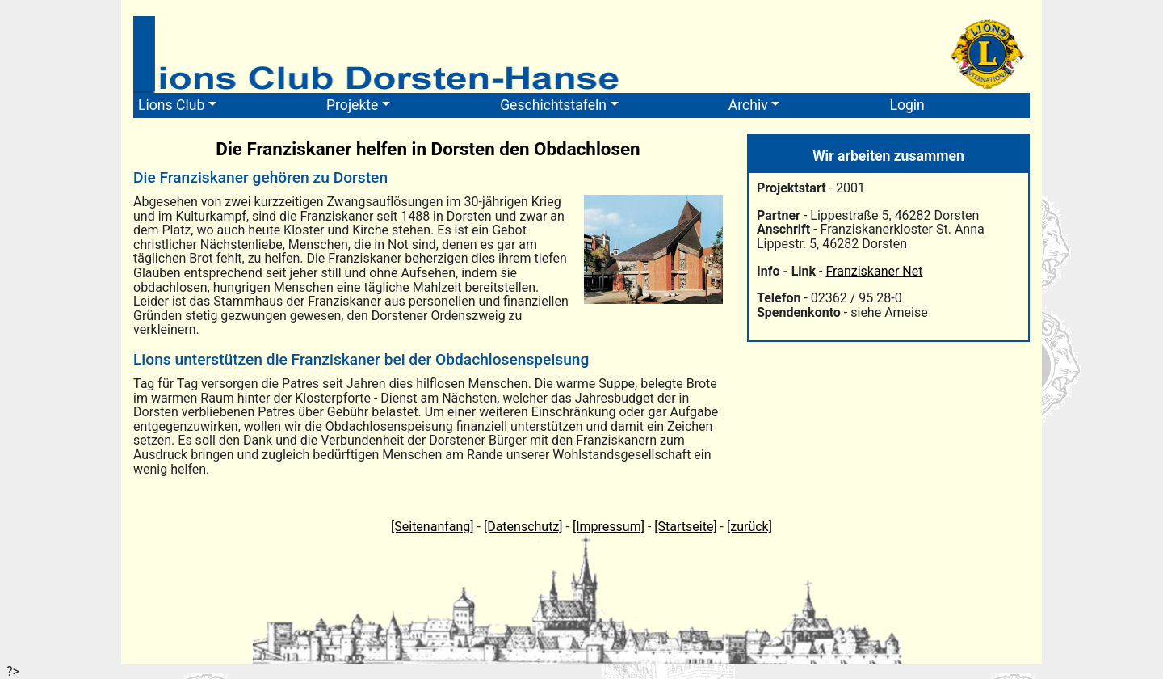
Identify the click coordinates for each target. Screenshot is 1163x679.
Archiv (748, 105)
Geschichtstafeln (553, 105)
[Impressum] (608, 526)
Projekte (352, 105)
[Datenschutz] (523, 526)
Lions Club (171, 105)
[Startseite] (685, 526)
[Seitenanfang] (432, 526)
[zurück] (749, 526)
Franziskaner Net (873, 271)
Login (906, 105)
